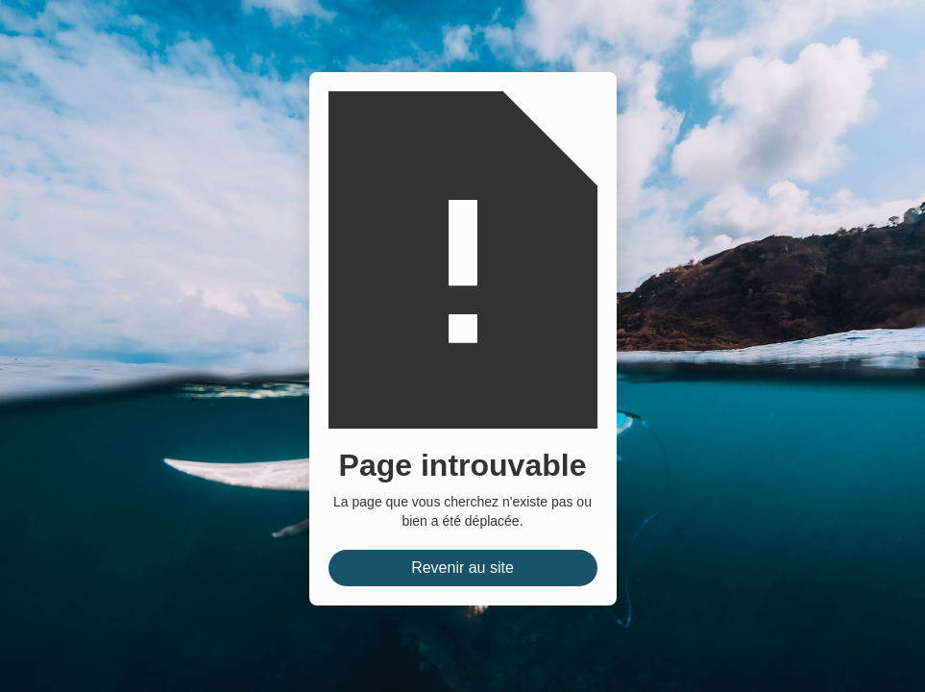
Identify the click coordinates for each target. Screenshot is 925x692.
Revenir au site (462, 567)
